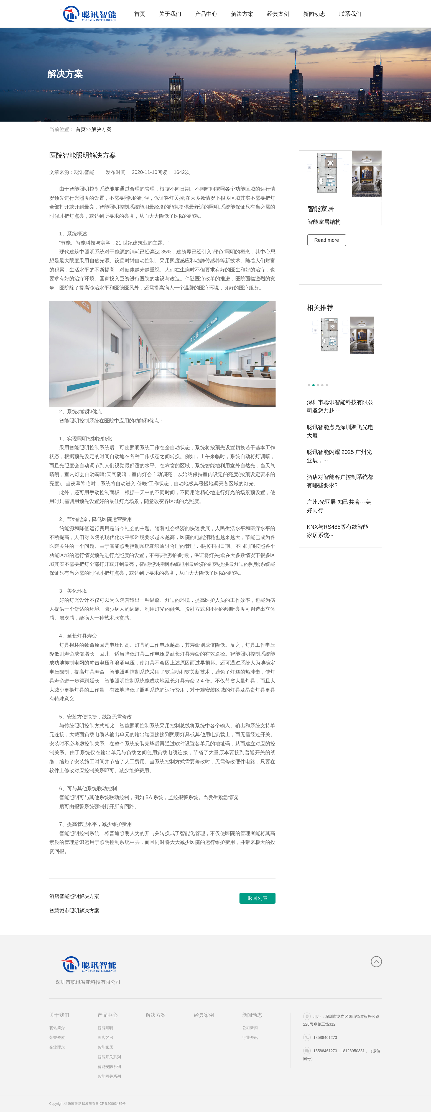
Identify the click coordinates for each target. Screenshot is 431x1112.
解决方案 (242, 14)
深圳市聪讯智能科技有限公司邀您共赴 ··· (340, 408)
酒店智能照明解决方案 (74, 898)
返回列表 (257, 900)
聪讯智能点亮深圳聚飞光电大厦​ (340, 433)
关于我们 (170, 14)
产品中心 (206, 14)
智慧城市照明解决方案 (74, 912)
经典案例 (278, 14)
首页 (139, 14)
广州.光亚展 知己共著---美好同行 (339, 508)
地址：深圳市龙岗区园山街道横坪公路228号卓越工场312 (341, 1019)
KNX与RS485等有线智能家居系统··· (337, 533)
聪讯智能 (84, 174)
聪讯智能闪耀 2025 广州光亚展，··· (339, 458)
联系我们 (350, 14)
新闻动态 (314, 14)
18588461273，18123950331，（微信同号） (341, 1054)
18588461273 (320, 1037)
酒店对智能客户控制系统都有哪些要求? (340, 483)
